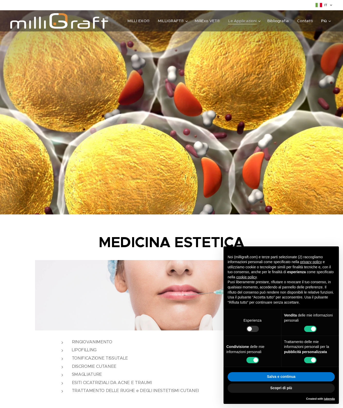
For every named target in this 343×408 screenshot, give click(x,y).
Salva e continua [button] (281, 376)
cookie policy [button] (246, 277)
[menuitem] (138, 20)
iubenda (329, 398)
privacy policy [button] (311, 262)
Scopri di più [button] (281, 388)
